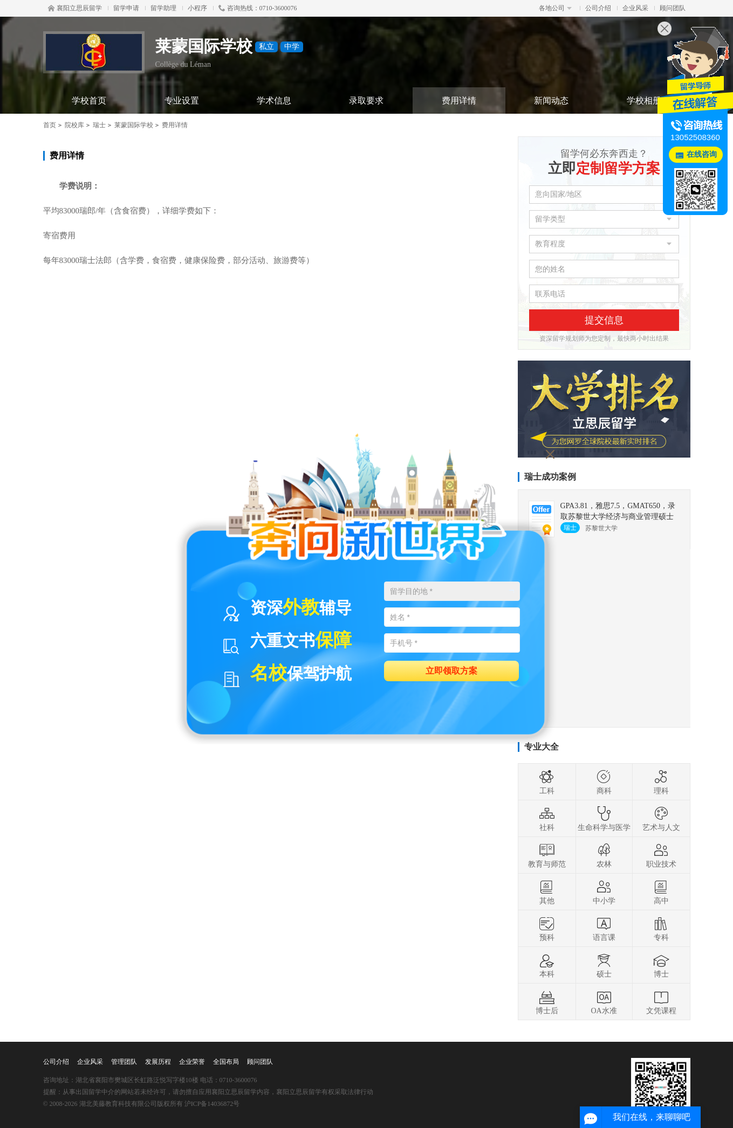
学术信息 (274, 100)
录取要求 (366, 100)
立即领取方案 (451, 670)
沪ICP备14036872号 (212, 1104)
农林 (604, 855)
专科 (661, 929)
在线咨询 (702, 154)
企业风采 (635, 8)
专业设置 (182, 100)
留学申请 (126, 8)
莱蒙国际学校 (133, 125)
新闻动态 (551, 100)
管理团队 (124, 1061)
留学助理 (163, 8)
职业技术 (661, 855)
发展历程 (158, 1061)
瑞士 (99, 125)
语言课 (604, 929)
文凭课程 (661, 1002)
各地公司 (555, 8)
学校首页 (89, 100)
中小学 (604, 892)
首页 (49, 125)
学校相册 (644, 100)
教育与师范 (547, 855)
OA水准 (603, 1002)
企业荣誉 (192, 1061)
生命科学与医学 (604, 819)
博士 (661, 965)
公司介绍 (598, 8)
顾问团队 (673, 8)
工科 (547, 782)
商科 (604, 782)
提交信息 (604, 320)
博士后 (547, 1002)
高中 (661, 892)
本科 (547, 965)
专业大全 (541, 746)
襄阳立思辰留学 (75, 8)
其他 (547, 892)
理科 (661, 782)
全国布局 (226, 1061)
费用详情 (459, 100)
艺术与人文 (661, 819)
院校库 (74, 125)
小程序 (197, 8)
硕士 (604, 965)
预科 (547, 929)
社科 (547, 819)
